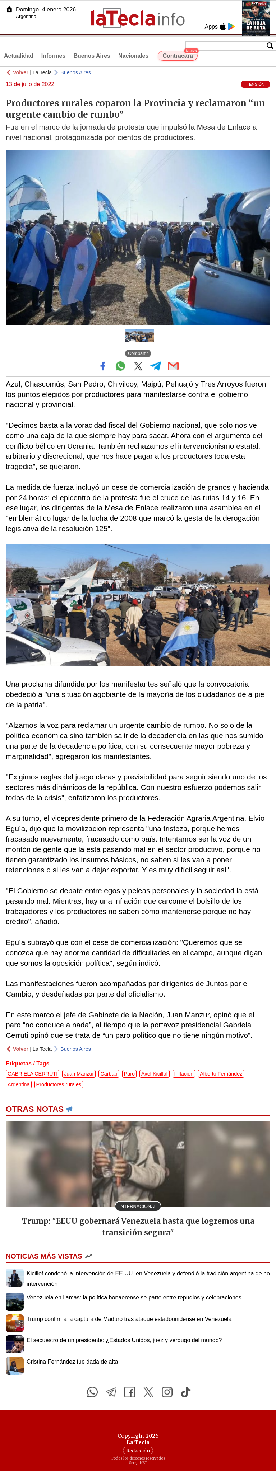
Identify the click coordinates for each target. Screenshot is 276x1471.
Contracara (179, 55)
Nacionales (133, 56)
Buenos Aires (91, 56)
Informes (53, 56)
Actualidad (18, 56)
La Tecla (42, 72)
